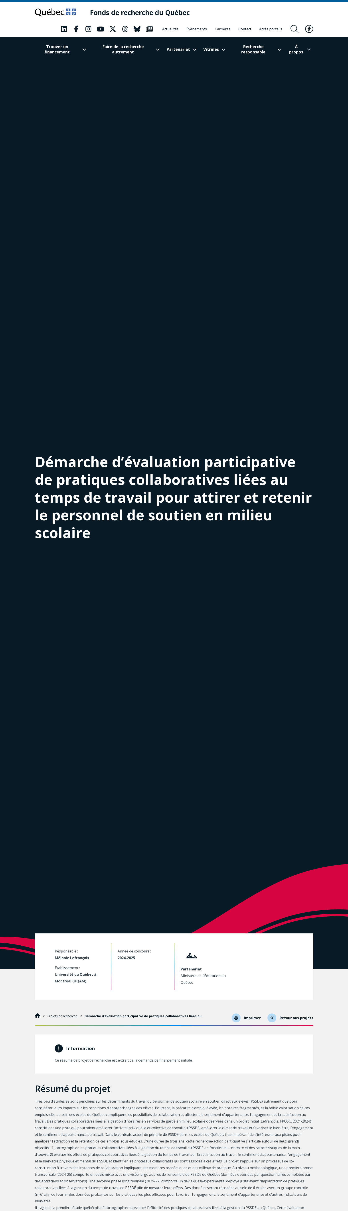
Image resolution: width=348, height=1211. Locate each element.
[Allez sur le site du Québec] (55, 12)
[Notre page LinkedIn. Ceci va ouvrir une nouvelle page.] (63, 29)
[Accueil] (38, 1016)
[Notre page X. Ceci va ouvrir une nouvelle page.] (112, 29)
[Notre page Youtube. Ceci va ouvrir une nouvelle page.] (100, 29)
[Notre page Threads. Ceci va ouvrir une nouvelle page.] (125, 29)
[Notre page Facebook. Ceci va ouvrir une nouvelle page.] (76, 29)
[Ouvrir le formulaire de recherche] (295, 29)
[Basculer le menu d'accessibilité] (309, 29)
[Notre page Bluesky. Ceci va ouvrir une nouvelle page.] (137, 29)
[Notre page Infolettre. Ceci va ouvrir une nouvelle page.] (149, 29)
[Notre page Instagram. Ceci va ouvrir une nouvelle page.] (88, 29)
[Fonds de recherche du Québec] (140, 12)
